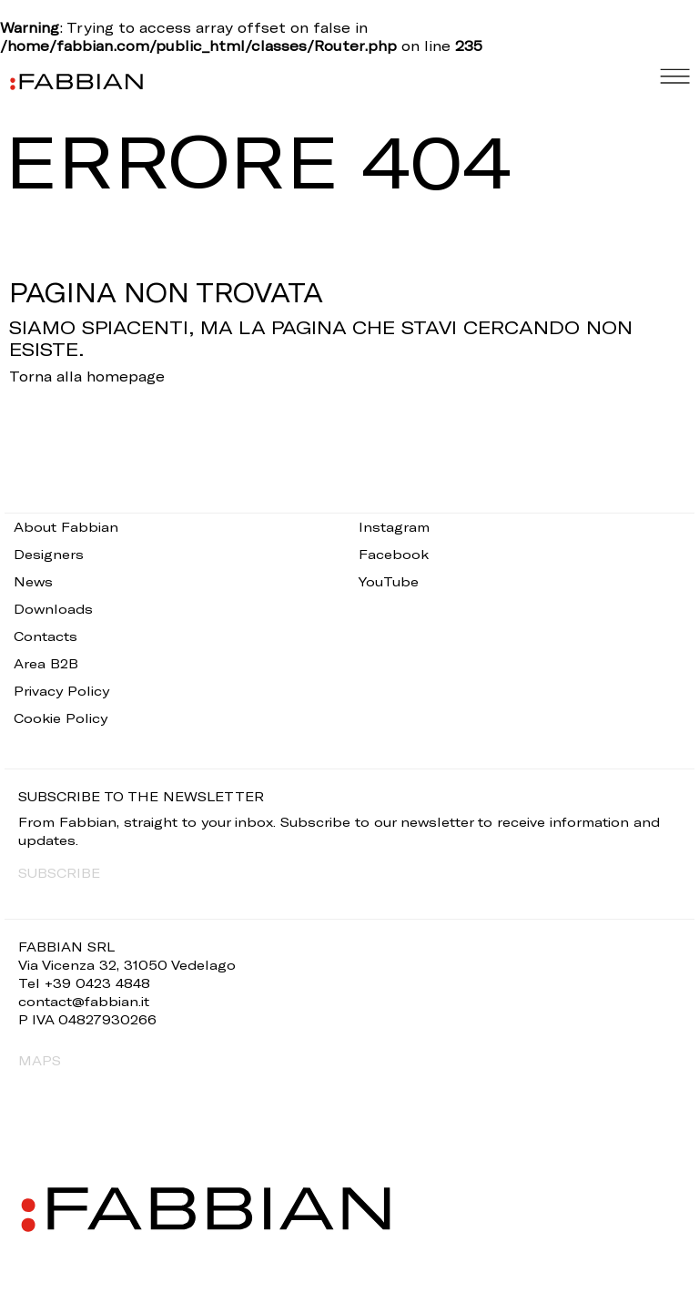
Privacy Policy (61, 690)
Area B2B (46, 663)
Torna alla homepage (87, 376)
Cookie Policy (60, 718)
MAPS (39, 1060)
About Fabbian (66, 526)
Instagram (394, 526)
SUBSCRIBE (59, 873)
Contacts (45, 636)
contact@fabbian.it (83, 1001)
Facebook (394, 554)
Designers (49, 554)
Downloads (53, 608)
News (33, 581)
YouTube (389, 581)
